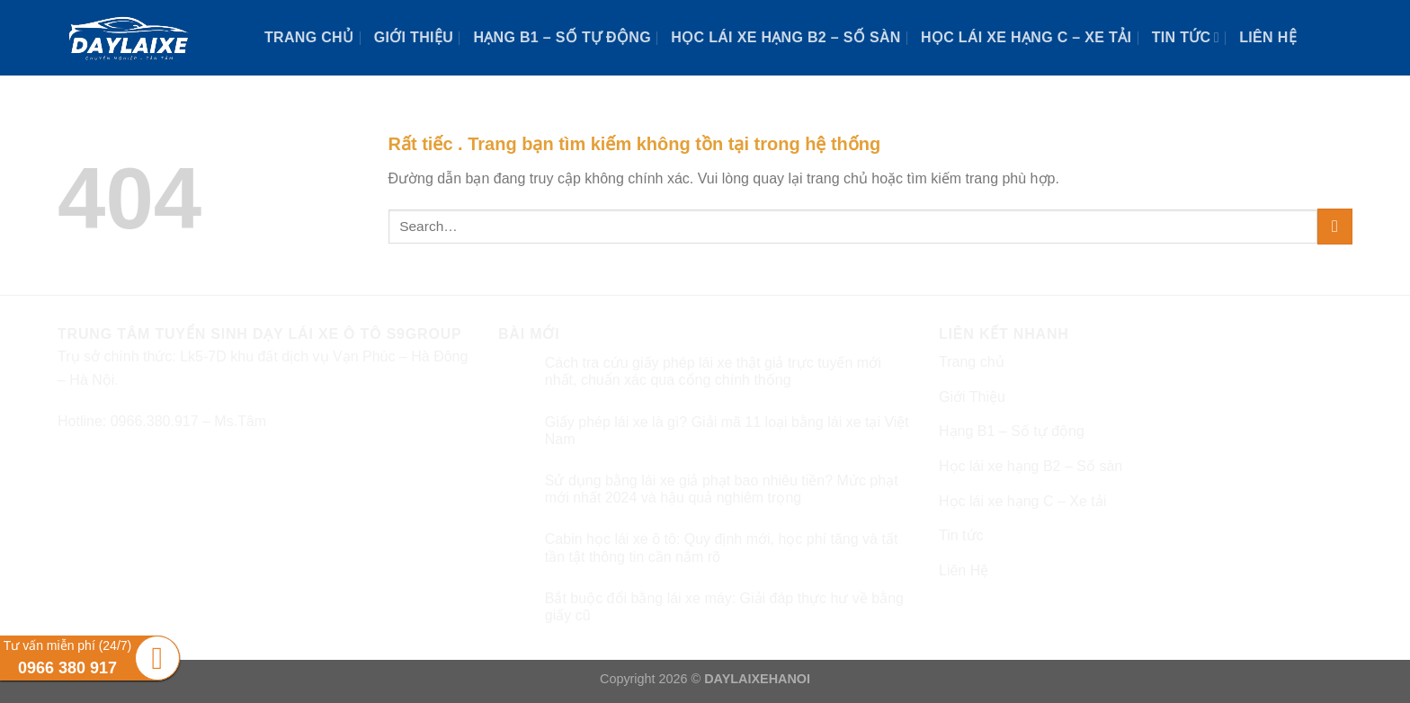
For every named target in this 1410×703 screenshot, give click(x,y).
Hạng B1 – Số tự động (562, 37)
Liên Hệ (1268, 37)
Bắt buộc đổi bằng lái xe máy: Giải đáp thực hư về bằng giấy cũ (724, 607)
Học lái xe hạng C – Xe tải (1026, 37)
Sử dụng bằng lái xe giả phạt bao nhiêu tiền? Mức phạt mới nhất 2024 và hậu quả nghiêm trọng (721, 489)
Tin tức (1185, 37)
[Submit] (1334, 226)
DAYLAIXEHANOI (757, 679)
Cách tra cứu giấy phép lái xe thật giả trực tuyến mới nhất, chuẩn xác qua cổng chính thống (713, 371)
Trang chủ (308, 37)
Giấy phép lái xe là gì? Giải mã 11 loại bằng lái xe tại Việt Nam (727, 430)
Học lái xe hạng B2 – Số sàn (785, 37)
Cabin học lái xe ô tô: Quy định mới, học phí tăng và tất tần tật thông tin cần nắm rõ (721, 547)
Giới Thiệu (413, 37)
